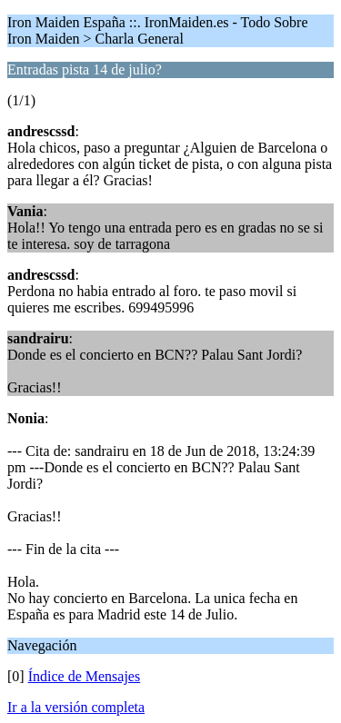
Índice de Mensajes (84, 676)
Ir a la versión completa (76, 707)
